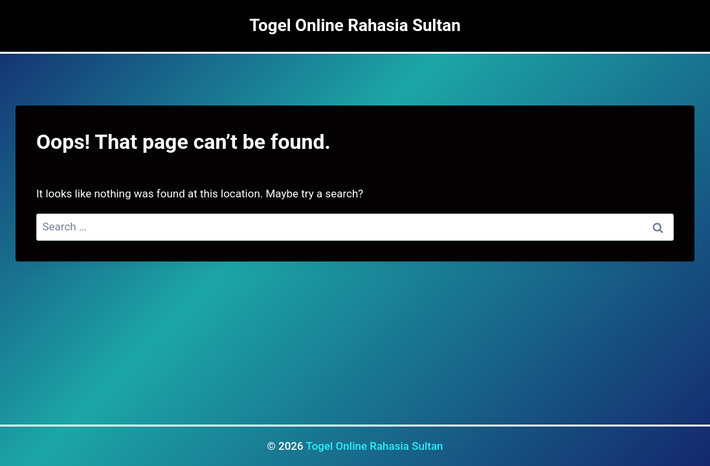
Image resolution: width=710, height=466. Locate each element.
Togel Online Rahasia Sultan (374, 445)
